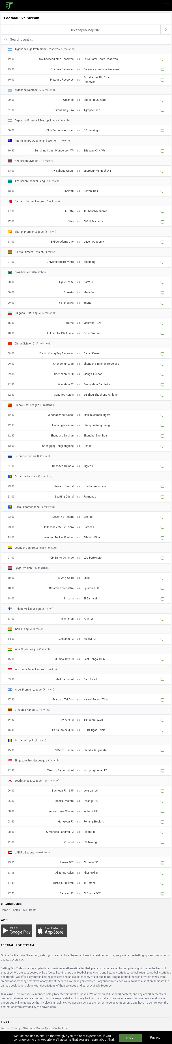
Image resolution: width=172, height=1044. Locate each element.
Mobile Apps (43, 1028)
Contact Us (60, 1028)
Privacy (15, 1028)
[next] (166, 29)
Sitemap (28, 1028)
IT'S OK (130, 1037)
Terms (5, 1028)
